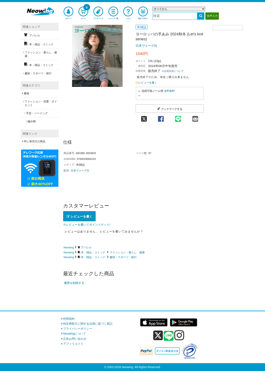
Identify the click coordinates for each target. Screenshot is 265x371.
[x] (158, 335)
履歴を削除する (74, 283)
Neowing (69, 247)
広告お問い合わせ (74, 338)
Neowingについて (74, 333)
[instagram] (179, 335)
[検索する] (200, 16)
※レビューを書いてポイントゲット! (86, 224)
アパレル (86, 247)
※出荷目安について (172, 71)
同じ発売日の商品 (34, 141)
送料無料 (169, 91)
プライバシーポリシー (77, 328)
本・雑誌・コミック (93, 252)
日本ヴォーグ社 (146, 45)
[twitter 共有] (144, 117)
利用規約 (69, 318)
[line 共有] (178, 117)
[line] (169, 336)
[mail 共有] (195, 117)
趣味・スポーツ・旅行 (123, 257)
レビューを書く (146, 82)
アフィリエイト (73, 343)
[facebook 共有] (160, 117)
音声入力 (212, 15)
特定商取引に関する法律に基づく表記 (87, 323)
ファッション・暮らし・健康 (127, 252)
